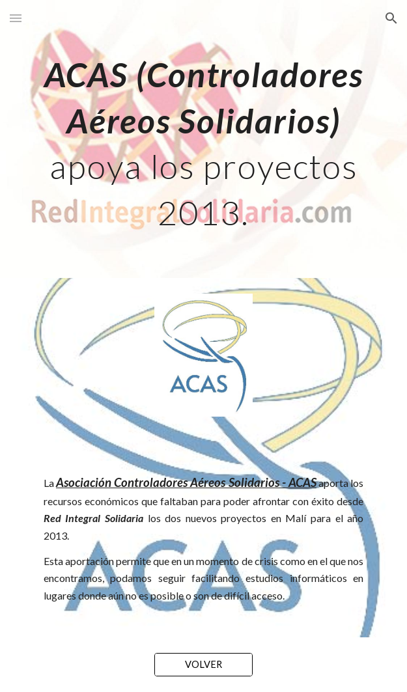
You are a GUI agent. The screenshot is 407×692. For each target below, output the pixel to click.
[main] (203, 139)
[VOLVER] (203, 664)
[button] (15, 18)
